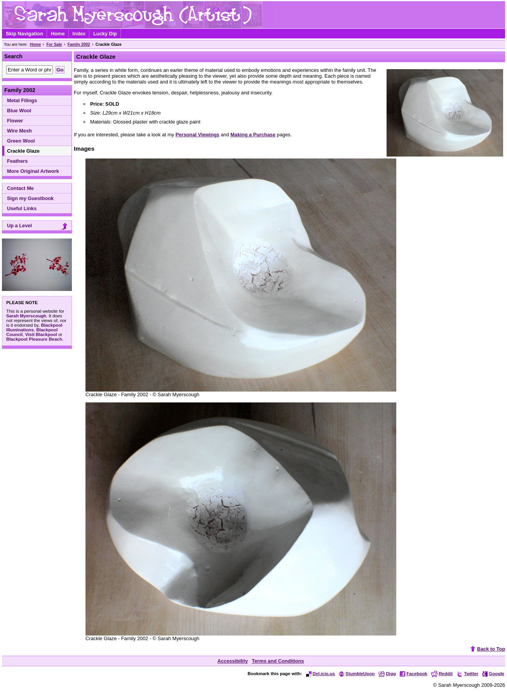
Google (493, 673)
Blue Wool (19, 110)
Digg (387, 673)
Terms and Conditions (278, 661)
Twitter (467, 673)
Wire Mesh (19, 131)
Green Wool (21, 141)
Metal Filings (22, 100)
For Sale (54, 44)
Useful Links (22, 208)
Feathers (17, 161)
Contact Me (20, 188)
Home (58, 34)
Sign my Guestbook (30, 198)
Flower (15, 121)
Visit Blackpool (41, 334)
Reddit (442, 673)
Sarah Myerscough (26, 315)
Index (79, 34)
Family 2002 (79, 44)
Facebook (413, 673)
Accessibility (233, 661)
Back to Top (487, 649)
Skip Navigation (24, 34)
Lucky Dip (105, 34)
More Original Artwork (33, 171)
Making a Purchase (252, 135)
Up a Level (38, 226)
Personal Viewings (198, 135)
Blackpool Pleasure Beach (34, 339)
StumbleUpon (357, 673)
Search (13, 56)
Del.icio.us (320, 673)
